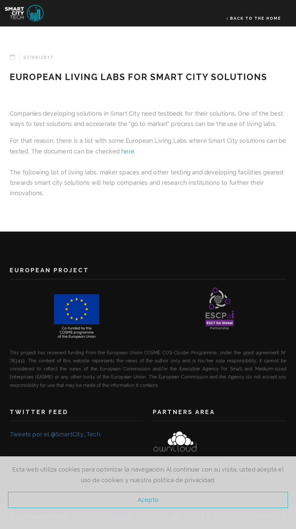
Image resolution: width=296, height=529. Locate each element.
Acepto (148, 499)
